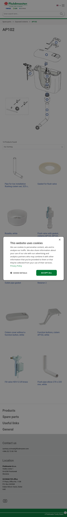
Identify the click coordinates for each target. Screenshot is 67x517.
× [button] (59, 240)
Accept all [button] (46, 272)
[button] (18, 272)
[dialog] (33, 258)
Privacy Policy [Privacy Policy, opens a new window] (16, 266)
